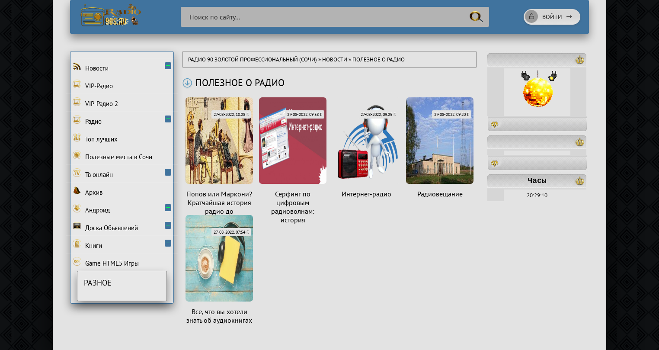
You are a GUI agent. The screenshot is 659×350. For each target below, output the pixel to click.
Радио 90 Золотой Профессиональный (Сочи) (252, 59)
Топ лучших (95, 138)
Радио (87, 120)
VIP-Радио (93, 85)
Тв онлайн (93, 173)
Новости (334, 59)
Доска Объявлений (105, 227)
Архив (87, 191)
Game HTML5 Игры (106, 262)
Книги (87, 244)
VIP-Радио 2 (95, 102)
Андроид (91, 209)
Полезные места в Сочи (112, 156)
